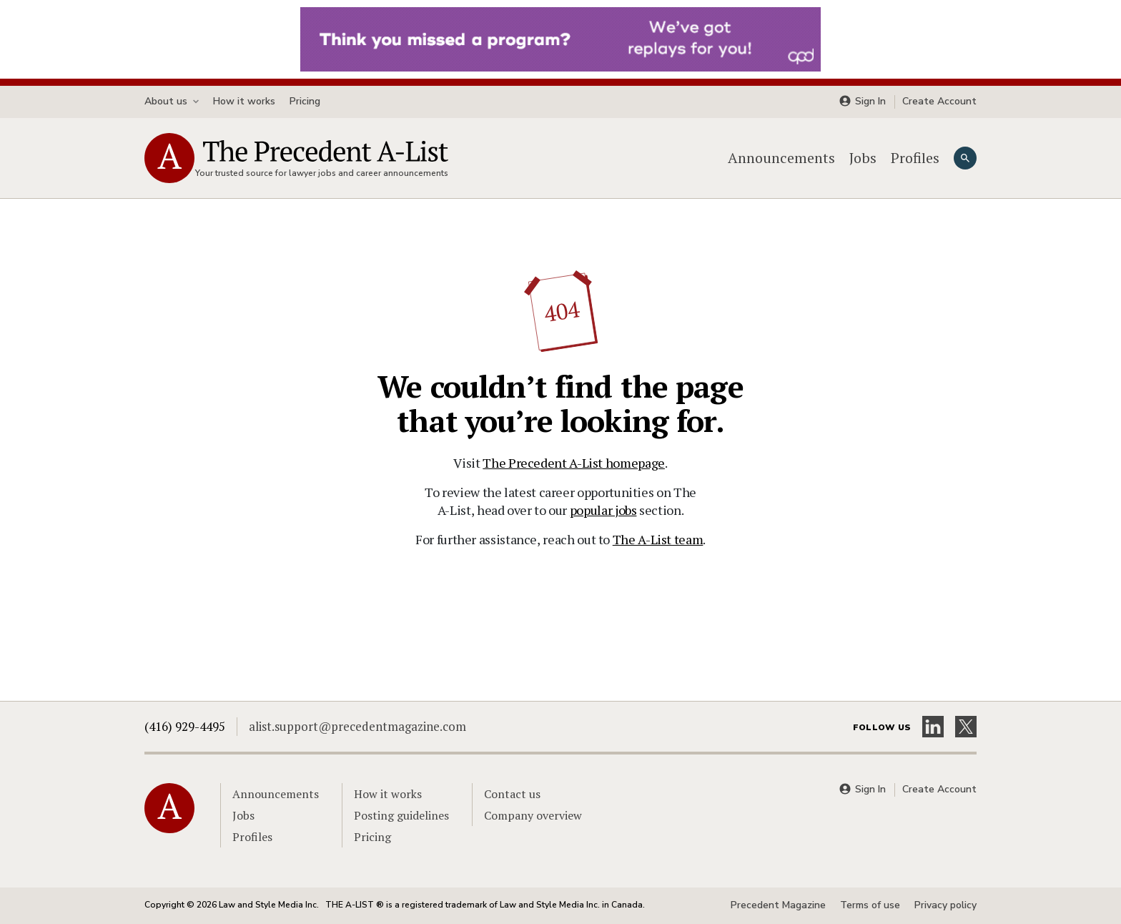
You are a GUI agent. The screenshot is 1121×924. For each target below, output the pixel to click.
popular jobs (603, 509)
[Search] (965, 158)
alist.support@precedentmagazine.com (357, 726)
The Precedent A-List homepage (574, 462)
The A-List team (658, 539)
